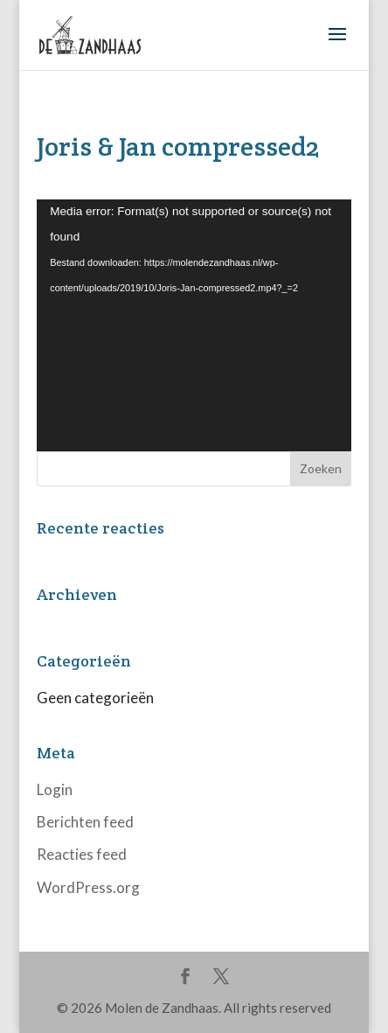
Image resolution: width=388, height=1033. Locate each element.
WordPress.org (88, 887)
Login (55, 789)
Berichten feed (85, 822)
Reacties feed (82, 854)
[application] (194, 325)
